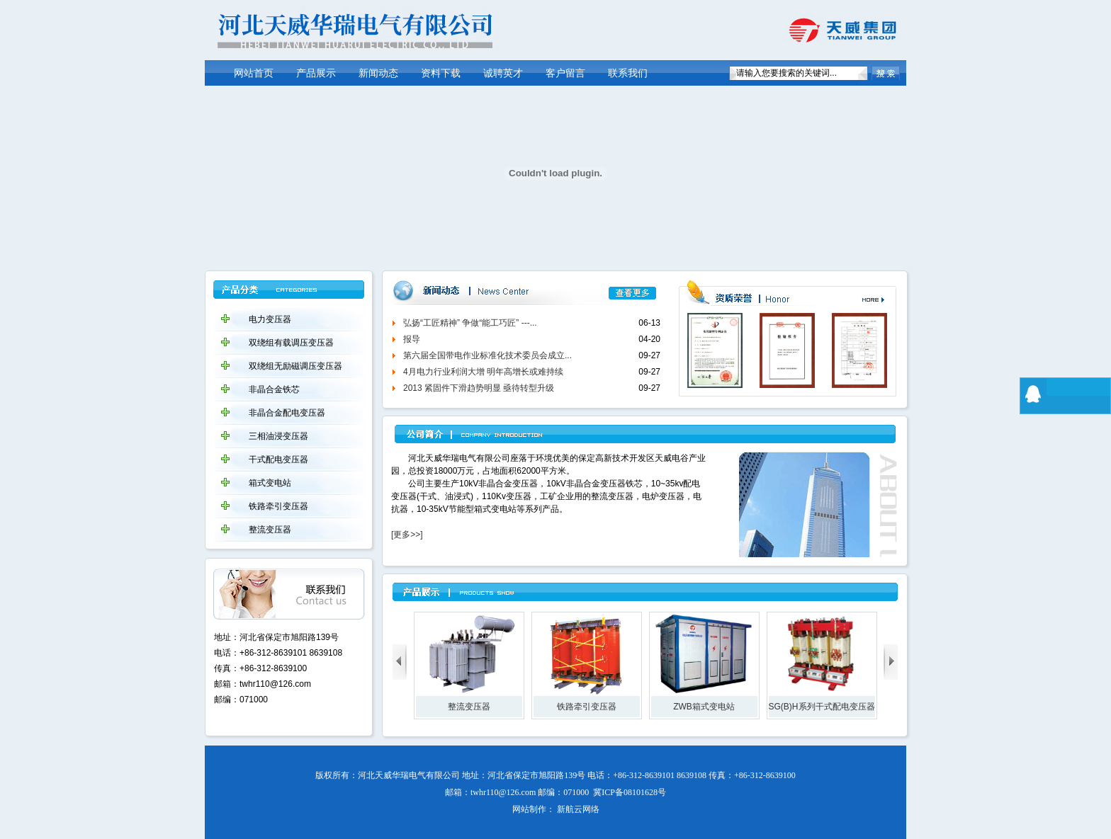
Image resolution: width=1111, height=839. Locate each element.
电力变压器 (270, 319)
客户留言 (565, 73)
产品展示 (316, 73)
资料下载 (441, 73)
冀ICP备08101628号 (629, 792)
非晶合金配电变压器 (287, 413)
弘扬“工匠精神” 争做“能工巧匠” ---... (470, 323)
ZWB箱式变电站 (704, 707)
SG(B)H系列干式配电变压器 (822, 707)
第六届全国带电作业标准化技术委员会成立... (487, 355)
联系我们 (628, 73)
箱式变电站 (270, 483)
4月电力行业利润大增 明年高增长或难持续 (483, 372)
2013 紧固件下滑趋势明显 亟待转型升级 (478, 388)
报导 (411, 339)
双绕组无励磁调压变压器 (295, 366)
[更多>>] (407, 535)
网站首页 (253, 73)
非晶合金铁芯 (274, 389)
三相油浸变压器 (278, 436)
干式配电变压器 (278, 459)
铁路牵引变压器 (278, 506)
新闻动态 (378, 73)
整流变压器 (270, 530)
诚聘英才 (503, 73)
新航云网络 (578, 809)
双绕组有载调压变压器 (291, 343)
